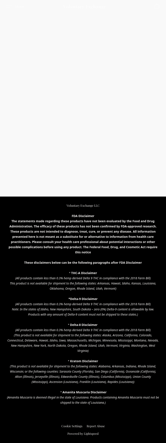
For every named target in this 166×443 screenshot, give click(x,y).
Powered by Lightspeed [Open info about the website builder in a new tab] (83, 434)
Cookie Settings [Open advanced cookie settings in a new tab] (71, 426)
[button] (84, 6)
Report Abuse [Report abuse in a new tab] (96, 426)
